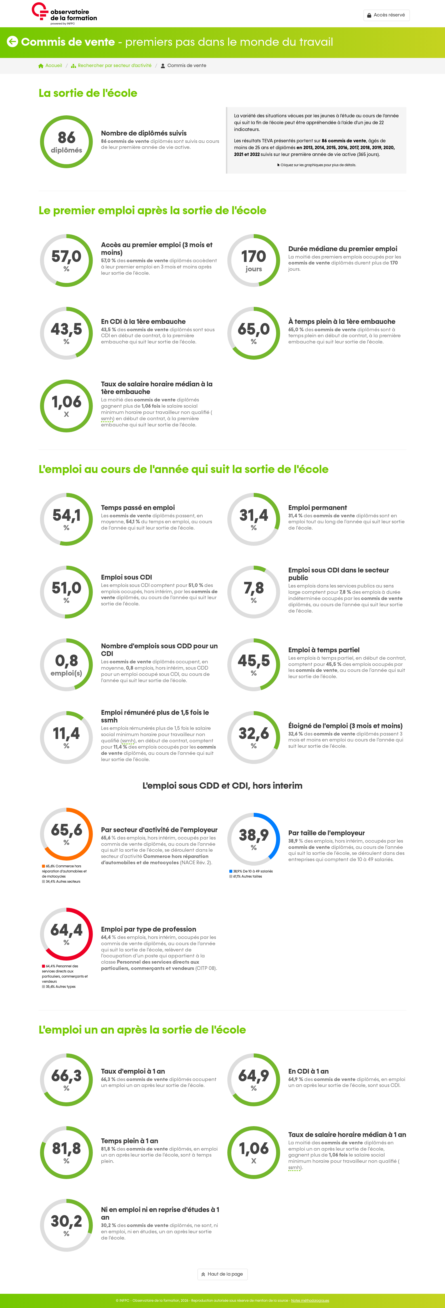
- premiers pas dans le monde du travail (170, 42)
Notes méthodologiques (310, 1301)
